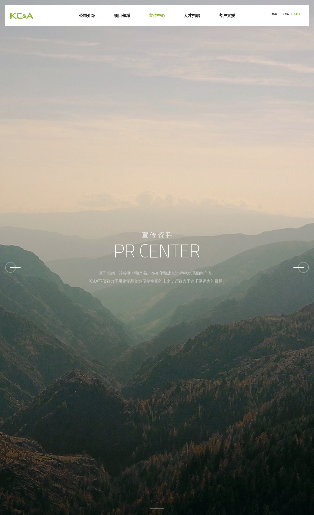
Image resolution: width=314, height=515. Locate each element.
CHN (297, 15)
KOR (274, 15)
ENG (286, 15)
